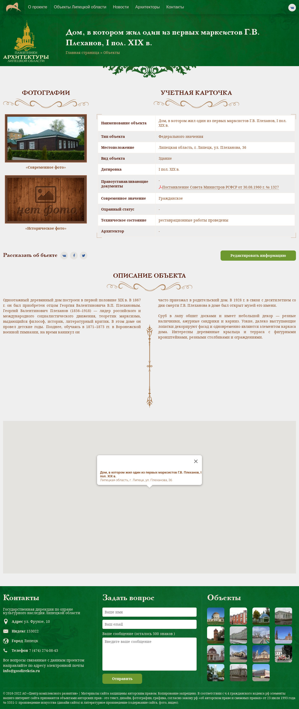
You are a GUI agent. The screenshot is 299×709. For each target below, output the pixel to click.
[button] (149, 492)
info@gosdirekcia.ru (21, 670)
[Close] (196, 461)
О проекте (37, 7)
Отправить (122, 678)
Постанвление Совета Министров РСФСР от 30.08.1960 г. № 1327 (220, 187)
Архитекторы (147, 7)
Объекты (111, 52)
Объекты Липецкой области (80, 7)
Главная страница (82, 52)
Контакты (175, 7)
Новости (121, 7)
